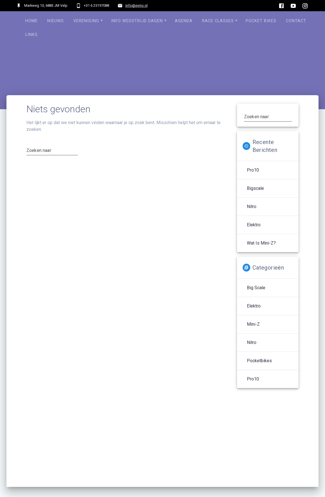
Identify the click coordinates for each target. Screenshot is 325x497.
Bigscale (255, 188)
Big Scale (256, 287)
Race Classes (218, 21)
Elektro (254, 224)
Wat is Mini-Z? (261, 243)
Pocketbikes (259, 360)
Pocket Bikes (261, 21)
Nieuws (55, 21)
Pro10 (253, 170)
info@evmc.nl (136, 5)
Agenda (184, 21)
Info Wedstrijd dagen (137, 21)
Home (31, 21)
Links (31, 34)
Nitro (251, 206)
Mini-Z (253, 324)
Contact (296, 21)
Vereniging (86, 21)
